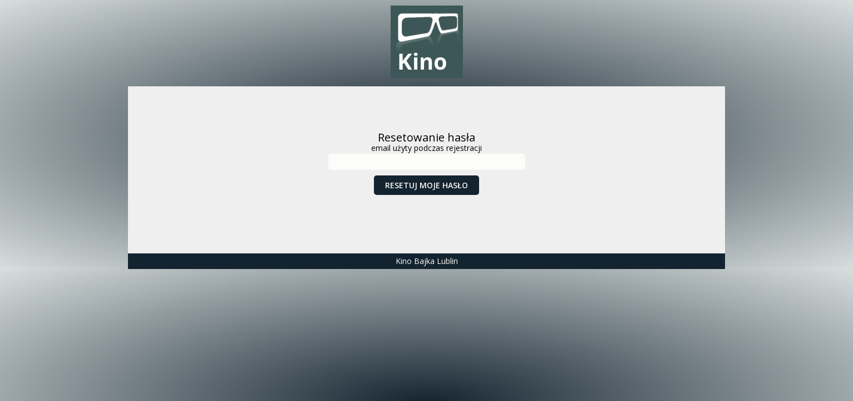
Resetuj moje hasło (426, 185)
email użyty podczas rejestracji (426, 148)
